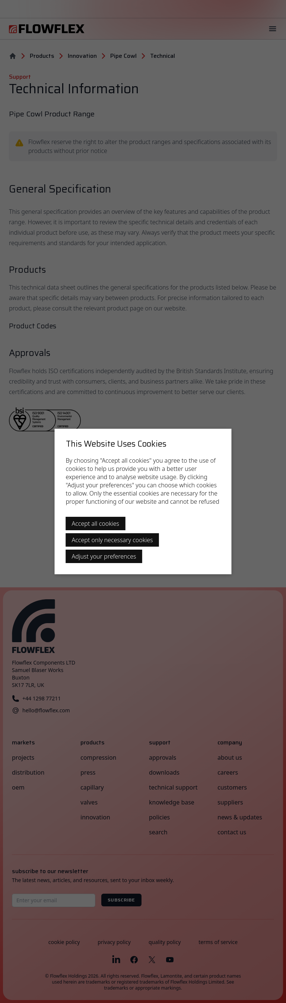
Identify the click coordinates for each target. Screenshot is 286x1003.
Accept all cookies (96, 523)
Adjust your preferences (104, 556)
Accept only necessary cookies (112, 540)
